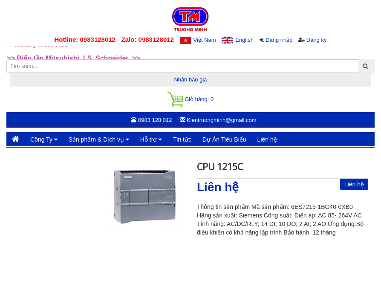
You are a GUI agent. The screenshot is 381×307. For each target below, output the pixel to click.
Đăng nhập (279, 40)
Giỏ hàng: (190, 99)
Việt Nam (204, 40)
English (244, 40)
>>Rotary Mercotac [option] (37, 53)
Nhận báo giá (190, 79)
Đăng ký (316, 40)
